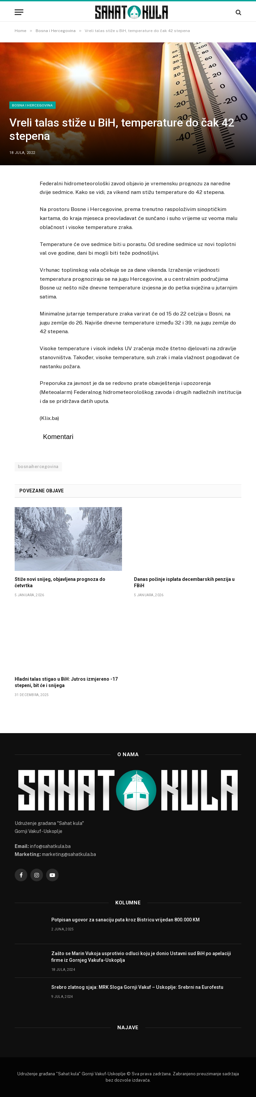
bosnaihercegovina (38, 466)
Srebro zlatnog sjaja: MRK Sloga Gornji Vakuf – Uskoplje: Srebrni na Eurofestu (137, 987)
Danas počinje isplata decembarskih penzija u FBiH (184, 582)
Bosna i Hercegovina (32, 105)
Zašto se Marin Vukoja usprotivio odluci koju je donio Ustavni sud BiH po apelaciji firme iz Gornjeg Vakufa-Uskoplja (141, 957)
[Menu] (19, 12)
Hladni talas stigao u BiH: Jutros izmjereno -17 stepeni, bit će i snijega (66, 682)
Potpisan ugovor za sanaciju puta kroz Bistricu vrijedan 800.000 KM (125, 919)
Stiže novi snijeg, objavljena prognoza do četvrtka (60, 582)
